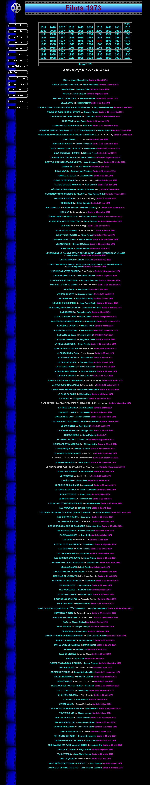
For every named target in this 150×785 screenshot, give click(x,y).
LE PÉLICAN (67, 480)
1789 (65, 80)
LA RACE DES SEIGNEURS (63, 389)
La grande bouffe (68, 358)
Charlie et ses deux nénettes (67, 116)
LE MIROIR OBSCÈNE (65, 462)
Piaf (68, 658)
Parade (68, 649)
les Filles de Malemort (67, 544)
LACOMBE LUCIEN (67, 412)
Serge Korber (85, 749)
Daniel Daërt (88, 544)
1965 (80, 44)
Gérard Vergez (86, 408)
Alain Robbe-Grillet (96, 194)
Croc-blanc (69, 139)
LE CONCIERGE (68, 426)
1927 (62, 57)
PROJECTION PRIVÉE (64, 677)
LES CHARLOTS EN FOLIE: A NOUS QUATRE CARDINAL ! (66, 512)
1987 (62, 37)
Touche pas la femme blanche (66, 708)
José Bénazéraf (83, 103)
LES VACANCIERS (67, 585)
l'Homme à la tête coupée (65, 271)
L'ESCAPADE (67, 248)
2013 (99, 27)
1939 (43, 54)
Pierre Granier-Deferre (89, 389)
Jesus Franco (84, 462)
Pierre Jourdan (84, 718)
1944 (90, 51)
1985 (80, 37)
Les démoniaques (68, 535)
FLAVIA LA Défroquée (65, 180)
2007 (62, 30)
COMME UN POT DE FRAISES (66, 126)
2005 (80, 30)
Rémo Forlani (87, 235)
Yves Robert (82, 690)
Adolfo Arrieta (93, 562)
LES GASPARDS (65, 549)
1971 (118, 40)
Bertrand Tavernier (89, 280)
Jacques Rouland (88, 371)
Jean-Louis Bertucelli (96, 636)
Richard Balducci (86, 531)
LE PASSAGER (66, 476)
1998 (53, 34)
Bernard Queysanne (87, 736)
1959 (43, 47)
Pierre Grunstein (87, 367)
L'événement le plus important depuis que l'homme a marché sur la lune (85, 253)
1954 (90, 47)
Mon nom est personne (65, 617)
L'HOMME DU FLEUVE (63, 276)
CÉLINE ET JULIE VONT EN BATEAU (64, 112)
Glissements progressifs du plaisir (64, 194)
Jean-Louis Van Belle (91, 307)
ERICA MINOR (61, 171)
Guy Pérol (94, 421)
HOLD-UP (64, 212)
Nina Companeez (75, 266)
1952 (108, 47)
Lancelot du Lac (64, 417)
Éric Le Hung (85, 394)
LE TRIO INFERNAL (68, 499)
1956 (71, 47)
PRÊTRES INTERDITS (60, 672)
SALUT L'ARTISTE (65, 690)
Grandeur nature (64, 198)
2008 (53, 30)
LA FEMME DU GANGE (66, 339)
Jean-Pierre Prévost (86, 276)
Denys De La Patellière (84, 672)
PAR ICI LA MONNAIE (66, 640)
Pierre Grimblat (88, 157)
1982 (108, 37)
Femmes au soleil (67, 176)
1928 (53, 57)
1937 (62, 54)
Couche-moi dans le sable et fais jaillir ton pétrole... (68, 135)
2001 (118, 30)
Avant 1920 (85, 64)
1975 (80, 40)
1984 (90, 37)
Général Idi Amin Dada (63, 189)
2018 (53, 27)
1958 (53, 47)
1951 (118, 47)
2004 (90, 30)
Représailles (64, 681)
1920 (127, 57)
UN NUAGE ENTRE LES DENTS (69, 740)
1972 (108, 40)
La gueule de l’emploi (65, 371)
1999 (43, 34)
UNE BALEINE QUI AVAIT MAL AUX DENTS (67, 745)
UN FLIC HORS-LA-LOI (70, 731)
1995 (80, 34)
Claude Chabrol (79, 622)
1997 (62, 34)
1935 (80, 54)
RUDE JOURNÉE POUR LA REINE (66, 686)
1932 (108, 54)
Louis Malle (85, 412)
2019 (43, 27)
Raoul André (91, 321)
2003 (99, 30)
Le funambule (71, 435)
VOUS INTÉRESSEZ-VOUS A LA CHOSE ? (67, 763)
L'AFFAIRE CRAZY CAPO (64, 239)
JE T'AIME (65, 226)
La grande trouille (66, 367)
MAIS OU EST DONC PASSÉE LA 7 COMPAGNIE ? (62, 608)
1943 (99, 51)
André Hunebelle (90, 85)
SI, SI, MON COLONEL (68, 695)
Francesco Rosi (83, 603)
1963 (99, 44)
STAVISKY (68, 699)
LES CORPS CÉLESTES (67, 521)
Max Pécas (82, 121)
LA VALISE (64, 398)
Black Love (67, 103)
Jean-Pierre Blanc (86, 727)
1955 (80, 47)
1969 (43, 44)
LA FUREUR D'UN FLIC (67, 353)
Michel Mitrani (89, 558)
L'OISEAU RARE (65, 298)
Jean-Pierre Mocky (88, 303)
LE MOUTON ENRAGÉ (67, 471)
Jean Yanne (86, 517)
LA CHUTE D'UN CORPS (65, 317)
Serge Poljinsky (89, 435)
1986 (71, 37)
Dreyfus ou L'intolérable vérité (63, 162)
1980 (127, 37)
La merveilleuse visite (65, 330)
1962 (108, 44)
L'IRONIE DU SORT (65, 294)
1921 (118, 57)
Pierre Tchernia (83, 549)
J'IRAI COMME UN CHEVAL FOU (62, 217)
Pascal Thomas (91, 663)
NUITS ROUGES (64, 627)
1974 (90, 40)
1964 (90, 44)
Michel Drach (86, 594)
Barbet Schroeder (86, 189)
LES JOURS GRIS (69, 567)
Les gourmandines (67, 553)
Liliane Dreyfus (86, 176)
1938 (53, 54)
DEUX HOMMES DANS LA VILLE (65, 148)
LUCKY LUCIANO (65, 603)
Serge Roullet (84, 344)
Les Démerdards (66, 531)
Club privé (68, 121)
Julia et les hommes (66, 230)
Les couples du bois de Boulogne (66, 526)
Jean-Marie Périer (88, 98)
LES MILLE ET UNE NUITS (65, 576)
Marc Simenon (89, 645)
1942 (108, 51)
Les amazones (67, 508)
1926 (71, 57)
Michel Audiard (105, 130)
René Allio (89, 686)
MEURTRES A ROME (63, 613)
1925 (80, 57)
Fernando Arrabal (89, 217)
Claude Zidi (83, 439)
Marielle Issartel (88, 207)
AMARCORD (67, 89)
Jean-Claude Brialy (84, 298)
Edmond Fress (90, 153)
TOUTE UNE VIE (66, 713)
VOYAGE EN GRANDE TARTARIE (63, 768)
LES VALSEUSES (67, 590)
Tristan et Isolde (64, 718)
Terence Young (84, 508)
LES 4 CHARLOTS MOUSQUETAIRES (65, 503)
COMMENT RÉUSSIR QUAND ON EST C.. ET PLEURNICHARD (67, 130)
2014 (90, 27)
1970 (127, 40)
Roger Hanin (85, 494)
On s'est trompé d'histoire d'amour (64, 636)
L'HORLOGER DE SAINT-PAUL (64, 280)
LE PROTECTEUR (68, 494)
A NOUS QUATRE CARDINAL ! (66, 85)
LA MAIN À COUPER (67, 376)
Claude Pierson (85, 260)
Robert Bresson (83, 417)
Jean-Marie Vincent (82, 754)
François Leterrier (85, 677)
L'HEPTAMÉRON (67, 260)
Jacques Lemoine (88, 490)
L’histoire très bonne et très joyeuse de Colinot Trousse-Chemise (85, 264)
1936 (71, 54)
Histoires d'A (53, 207)
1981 (118, 37)
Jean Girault (83, 289)
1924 (90, 57)
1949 (43, 51)
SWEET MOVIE (66, 704)
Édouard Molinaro (85, 294)
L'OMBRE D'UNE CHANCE (64, 303)
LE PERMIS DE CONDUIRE (67, 485)
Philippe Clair (87, 430)
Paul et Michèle (67, 654)
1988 (53, 37)
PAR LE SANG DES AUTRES (67, 645)
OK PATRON (67, 631)
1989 (43, 37)
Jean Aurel (87, 126)
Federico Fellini (83, 89)
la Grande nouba (67, 362)
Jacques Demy (74, 255)
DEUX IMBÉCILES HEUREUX (67, 153)
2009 (43, 30)
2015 (80, 27)
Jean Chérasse (91, 162)
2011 (118, 27)
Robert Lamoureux (98, 608)
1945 (80, 51)
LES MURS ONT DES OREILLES (66, 581)
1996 (71, 34)
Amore (66, 94)
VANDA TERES (64, 754)
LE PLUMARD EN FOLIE (66, 490)
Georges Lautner (80, 398)
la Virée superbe (67, 408)
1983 (99, 37)
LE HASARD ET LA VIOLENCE (67, 444)
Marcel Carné (87, 330)
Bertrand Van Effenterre (82, 171)
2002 (108, 30)
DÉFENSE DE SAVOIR (63, 144)
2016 (71, 27)
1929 (43, 57)
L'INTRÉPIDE (68, 289)
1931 (118, 54)
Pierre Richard (90, 221)
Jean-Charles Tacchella (91, 768)
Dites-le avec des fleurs (64, 157)
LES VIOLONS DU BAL (67, 594)
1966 (71, 44)
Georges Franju (82, 627)
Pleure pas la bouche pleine (65, 663)
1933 (99, 54)
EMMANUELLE (68, 166)
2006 (71, 30)
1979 (43, 40)
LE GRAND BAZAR (65, 439)
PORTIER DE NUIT (67, 668)
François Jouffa (84, 312)
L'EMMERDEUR (63, 244)
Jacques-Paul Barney (103, 107)
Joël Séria (90, 116)
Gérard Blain (81, 480)
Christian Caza (86, 362)
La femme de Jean (66, 335)
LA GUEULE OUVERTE (67, 326)
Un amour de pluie (65, 722)
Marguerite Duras (87, 339)
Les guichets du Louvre (67, 558)
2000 (127, 30)
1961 (118, 44)
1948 (53, 51)
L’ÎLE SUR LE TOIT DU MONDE (64, 285)
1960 (127, 44)
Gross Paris (67, 203)
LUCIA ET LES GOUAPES (65, 599)
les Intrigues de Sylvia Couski (67, 562)
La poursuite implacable (65, 385)
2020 (127, 24)
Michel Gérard (85, 585)
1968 (53, 44)
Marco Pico (91, 740)
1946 (71, 51)
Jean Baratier (96, 763)
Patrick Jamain (85, 239)
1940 (127, 51)
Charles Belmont (70, 207)
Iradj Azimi (85, 567)
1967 (62, 44)
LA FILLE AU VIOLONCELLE (67, 348)
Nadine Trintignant (84, 144)
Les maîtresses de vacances (69, 571)
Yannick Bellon (86, 335)
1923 (99, 57)
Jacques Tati (81, 649)
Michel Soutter (83, 248)
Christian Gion (94, 526)
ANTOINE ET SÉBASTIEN (64, 98)
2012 (108, 27)
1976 (71, 40)
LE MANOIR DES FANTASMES (67, 453)
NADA (65, 622)
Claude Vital (81, 631)
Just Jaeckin (84, 166)
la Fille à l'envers (65, 344)
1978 (53, 40)
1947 (62, 51)
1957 (62, 47)
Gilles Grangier (84, 203)
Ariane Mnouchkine (79, 80)
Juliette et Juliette (66, 235)
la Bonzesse (67, 312)
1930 (127, 54)
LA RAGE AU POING (67, 394)
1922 (108, 57)
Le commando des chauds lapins (69, 421)
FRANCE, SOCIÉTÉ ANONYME (67, 185)
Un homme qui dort (64, 736)
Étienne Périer (86, 376)
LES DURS (67, 540)
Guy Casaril (79, 658)
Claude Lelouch (85, 713)
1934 (90, 54)
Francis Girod (86, 499)
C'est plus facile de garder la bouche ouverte (64, 107)
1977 (62, 40)
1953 (99, 47)
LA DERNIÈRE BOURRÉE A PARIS (66, 321)
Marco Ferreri (87, 358)
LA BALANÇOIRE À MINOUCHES (64, 307)
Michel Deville (87, 471)
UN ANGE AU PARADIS (64, 727)
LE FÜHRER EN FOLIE (68, 430)
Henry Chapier (79, 94)
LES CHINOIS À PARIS (67, 517)
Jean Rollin (86, 535)
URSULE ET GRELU (67, 749)
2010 (127, 27)
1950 (127, 47)
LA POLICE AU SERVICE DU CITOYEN (65, 380)
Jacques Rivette (91, 112)
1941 (118, 51)
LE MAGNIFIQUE (62, 449)
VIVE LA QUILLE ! (68, 759)
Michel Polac (85, 317)
